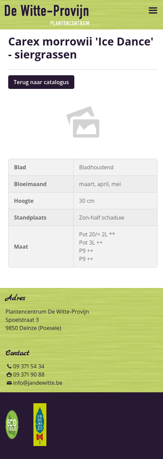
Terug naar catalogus (41, 82)
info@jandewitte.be (37, 382)
